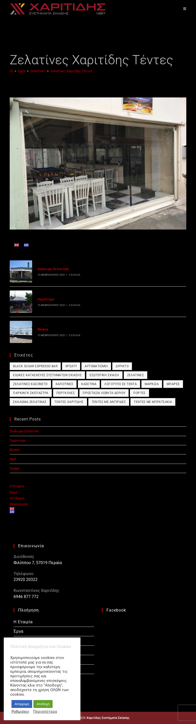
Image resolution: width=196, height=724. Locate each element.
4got (13, 459)
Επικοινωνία (19, 504)
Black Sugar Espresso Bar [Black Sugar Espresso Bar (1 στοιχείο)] (35, 366)
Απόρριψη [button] (22, 704)
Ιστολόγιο (17, 498)
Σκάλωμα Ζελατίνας (53, 269)
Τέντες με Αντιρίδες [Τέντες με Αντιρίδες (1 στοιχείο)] (109, 402)
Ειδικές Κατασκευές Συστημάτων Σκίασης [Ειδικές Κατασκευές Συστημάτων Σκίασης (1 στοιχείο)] (47, 375)
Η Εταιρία (17, 486)
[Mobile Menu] (184, 9)
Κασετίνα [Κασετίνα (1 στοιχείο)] (88, 384)
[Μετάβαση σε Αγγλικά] (16, 245)
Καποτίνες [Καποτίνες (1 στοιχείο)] (65, 384)
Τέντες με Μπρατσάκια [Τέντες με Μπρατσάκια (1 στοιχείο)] (153, 402)
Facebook (116, 610)
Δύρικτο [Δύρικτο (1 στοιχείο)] (122, 366)
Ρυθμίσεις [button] (20, 711)
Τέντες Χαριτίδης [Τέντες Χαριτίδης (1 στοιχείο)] (68, 402)
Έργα (13, 492)
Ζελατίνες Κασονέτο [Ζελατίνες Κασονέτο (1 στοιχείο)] (30, 384)
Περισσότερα (45, 711)
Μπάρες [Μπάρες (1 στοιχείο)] (173, 384)
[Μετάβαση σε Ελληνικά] (26, 245)
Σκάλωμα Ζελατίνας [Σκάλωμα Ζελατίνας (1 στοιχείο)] (29, 402)
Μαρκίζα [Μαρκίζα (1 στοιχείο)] (152, 384)
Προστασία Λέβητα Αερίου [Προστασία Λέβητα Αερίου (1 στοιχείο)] (104, 393)
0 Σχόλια (75, 274)
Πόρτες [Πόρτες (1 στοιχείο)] (139, 393)
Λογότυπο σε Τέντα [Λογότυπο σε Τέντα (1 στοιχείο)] (120, 384)
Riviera (43, 329)
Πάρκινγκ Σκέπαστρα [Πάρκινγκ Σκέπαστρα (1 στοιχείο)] (30, 393)
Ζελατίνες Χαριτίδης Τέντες (71, 71)
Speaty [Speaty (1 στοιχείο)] (71, 366)
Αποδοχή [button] (43, 704)
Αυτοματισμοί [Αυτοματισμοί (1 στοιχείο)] (96, 366)
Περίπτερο (46, 299)
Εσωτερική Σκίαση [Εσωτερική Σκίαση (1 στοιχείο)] (104, 375)
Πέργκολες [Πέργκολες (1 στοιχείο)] (65, 393)
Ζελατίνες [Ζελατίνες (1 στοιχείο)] (135, 375)
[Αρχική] (11, 71)
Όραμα (14, 468)
